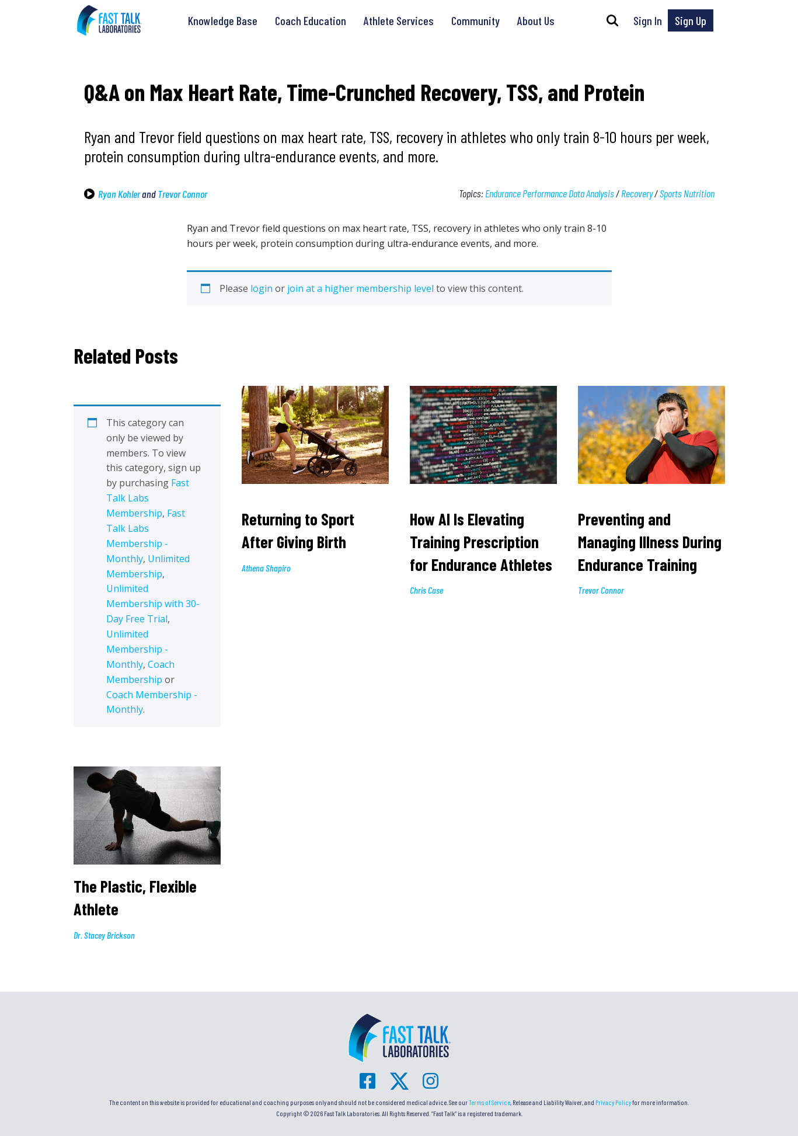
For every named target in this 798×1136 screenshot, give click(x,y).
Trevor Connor (182, 193)
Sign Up (690, 20)
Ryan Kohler (119, 193)
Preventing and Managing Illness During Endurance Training (650, 541)
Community (475, 20)
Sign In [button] (647, 20)
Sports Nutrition (687, 193)
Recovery (637, 193)
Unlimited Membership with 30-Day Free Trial (153, 603)
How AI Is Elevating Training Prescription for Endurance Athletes (483, 541)
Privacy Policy (613, 1102)
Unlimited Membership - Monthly (137, 649)
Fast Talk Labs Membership (147, 498)
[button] (612, 20)
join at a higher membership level (360, 288)
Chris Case (426, 589)
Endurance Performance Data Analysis (549, 193)
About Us (536, 20)
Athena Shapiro (266, 567)
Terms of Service (489, 1102)
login (261, 288)
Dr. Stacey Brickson (104, 934)
